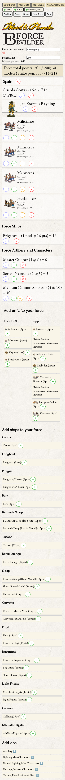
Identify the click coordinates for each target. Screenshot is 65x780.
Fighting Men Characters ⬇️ (18, 757)
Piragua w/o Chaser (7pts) (17, 487)
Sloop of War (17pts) (14, 675)
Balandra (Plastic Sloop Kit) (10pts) (22, 520)
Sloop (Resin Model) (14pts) (18, 586)
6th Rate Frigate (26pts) (16, 733)
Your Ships (38, 5)
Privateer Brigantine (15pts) (18, 660)
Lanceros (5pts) (43, 329)
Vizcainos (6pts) (45, 413)
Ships (18, 9)
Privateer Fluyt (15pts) (15, 643)
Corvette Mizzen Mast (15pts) (20, 611)
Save (17, 14)
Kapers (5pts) (15, 352)
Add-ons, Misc (34, 9)
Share (26, 14)
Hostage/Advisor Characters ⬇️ (20, 769)
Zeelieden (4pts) (44, 365)
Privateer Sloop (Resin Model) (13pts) (24, 579)
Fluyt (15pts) (10, 635)
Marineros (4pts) (16, 340)
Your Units (24, 5)
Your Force (9, 5)
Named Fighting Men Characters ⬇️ (23, 763)
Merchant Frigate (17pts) (17, 692)
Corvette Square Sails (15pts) (19, 618)
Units (7, 9)
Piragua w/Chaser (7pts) (16, 479)
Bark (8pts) (9, 504)
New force (38, 14)
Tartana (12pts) (12, 545)
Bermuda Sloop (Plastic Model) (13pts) (24, 528)
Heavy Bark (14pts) (14, 594)
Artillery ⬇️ (9, 751)
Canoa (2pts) (10, 445)
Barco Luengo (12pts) (15, 562)
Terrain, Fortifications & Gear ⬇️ (21, 775)
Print (49, 14)
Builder (7, 14)
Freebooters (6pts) (17, 359)
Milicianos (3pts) (16, 329)
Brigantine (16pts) (13, 667)
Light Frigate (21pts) (14, 699)
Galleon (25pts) (12, 716)
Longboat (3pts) (12, 462)
